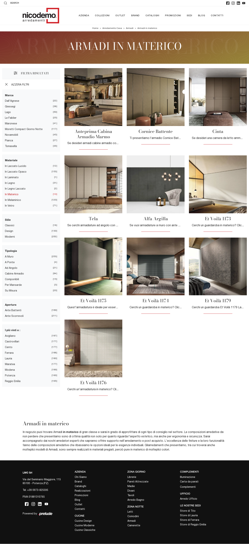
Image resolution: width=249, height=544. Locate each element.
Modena (10, 369)
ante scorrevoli (14, 315)
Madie (131, 486)
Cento (8, 347)
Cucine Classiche (85, 530)
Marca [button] (9, 95)
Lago (8, 112)
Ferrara (9, 352)
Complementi (188, 486)
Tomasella (11, 146)
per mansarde (13, 284)
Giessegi (10, 106)
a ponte (10, 262)
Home (95, 28)
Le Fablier (10, 117)
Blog (201, 16)
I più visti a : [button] (12, 330)
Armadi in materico (147, 28)
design (9, 231)
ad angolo (11, 267)
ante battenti (13, 310)
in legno (10, 183)
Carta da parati (189, 481)
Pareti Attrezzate (137, 481)
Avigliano (10, 335)
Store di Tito (188, 510)
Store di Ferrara (189, 520)
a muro (9, 256)
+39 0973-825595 (37, 489)
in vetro (9, 205)
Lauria (8, 358)
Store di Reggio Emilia (193, 524)
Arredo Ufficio (188, 498)
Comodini (133, 516)
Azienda (84, 16)
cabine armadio (14, 273)
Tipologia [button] (11, 250)
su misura (11, 290)
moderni (10, 236)
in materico (11, 194)
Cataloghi (152, 16)
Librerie (131, 477)
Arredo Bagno (135, 499)
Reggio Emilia (12, 381)
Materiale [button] (11, 160)
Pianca (9, 140)
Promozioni (173, 16)
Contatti (217, 16)
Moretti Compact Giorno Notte (24, 129)
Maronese (11, 123)
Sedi (189, 16)
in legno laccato (15, 188)
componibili (12, 279)
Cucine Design (83, 521)
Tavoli (130, 495)
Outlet (120, 16)
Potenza (10, 375)
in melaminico (13, 199)
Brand (135, 16)
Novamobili (11, 134)
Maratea (10, 364)
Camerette (133, 525)
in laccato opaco (15, 171)
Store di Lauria (189, 515)
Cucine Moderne (84, 525)
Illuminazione (187, 477)
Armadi (129, 28)
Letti (130, 511)
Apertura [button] (10, 304)
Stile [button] (8, 219)
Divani (131, 490)
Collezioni (102, 16)
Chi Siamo (81, 477)
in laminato (12, 177)
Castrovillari (12, 341)
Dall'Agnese (12, 100)
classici (9, 225)
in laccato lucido (15, 166)
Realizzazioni (82, 490)
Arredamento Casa (112, 28)
